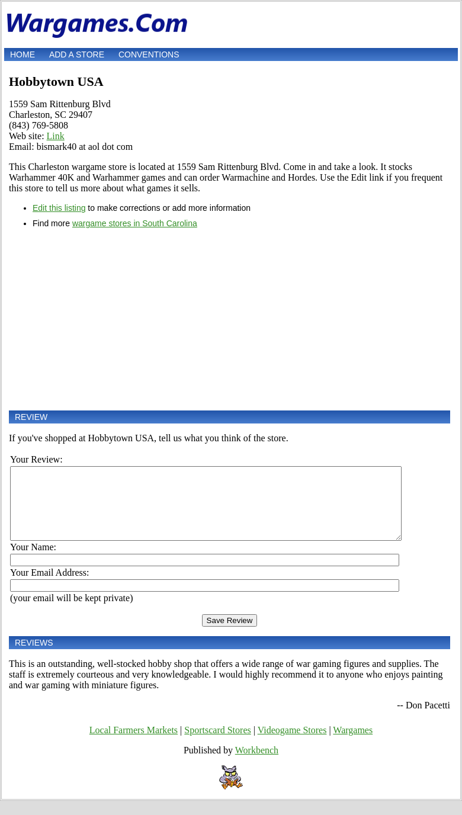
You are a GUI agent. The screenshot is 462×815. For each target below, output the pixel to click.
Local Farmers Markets (133, 744)
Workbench (256, 764)
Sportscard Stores (217, 744)
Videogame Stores (292, 744)
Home (22, 54)
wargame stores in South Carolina (134, 223)
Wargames (353, 744)
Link (56, 136)
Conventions (148, 54)
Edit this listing (59, 208)
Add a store (76, 54)
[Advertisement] (229, 319)
